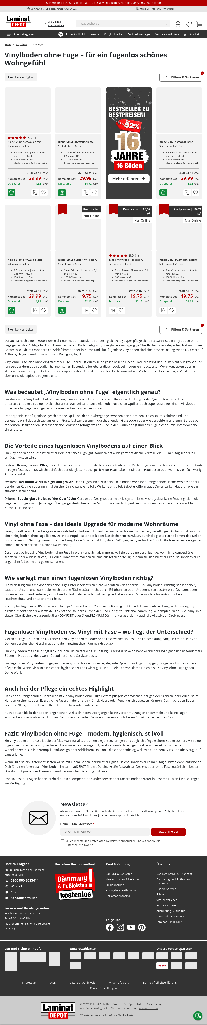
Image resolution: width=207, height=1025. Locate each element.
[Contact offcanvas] (197, 1015)
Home (8, 44)
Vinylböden (21, 44)
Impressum (29, 982)
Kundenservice (101, 779)
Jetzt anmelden (168, 831)
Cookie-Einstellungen (103, 988)
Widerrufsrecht (119, 982)
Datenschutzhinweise (79, 845)
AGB (53, 982)
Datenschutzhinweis (82, 982)
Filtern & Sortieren (182, 76)
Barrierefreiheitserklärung (160, 982)
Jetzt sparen (153, 3)
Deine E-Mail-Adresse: (77, 824)
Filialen (173, 779)
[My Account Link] (178, 24)
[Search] (165, 23)
